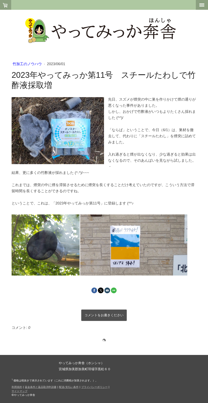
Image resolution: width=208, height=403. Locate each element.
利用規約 (17, 387)
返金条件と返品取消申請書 (40, 387)
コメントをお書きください (104, 315)
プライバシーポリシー (94, 387)
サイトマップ (19, 391)
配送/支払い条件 (69, 387)
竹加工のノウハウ (28, 64)
